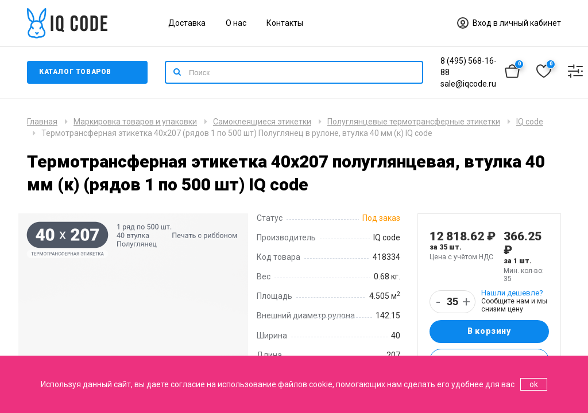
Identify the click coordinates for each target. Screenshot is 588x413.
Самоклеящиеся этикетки (262, 121)
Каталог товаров (75, 72)
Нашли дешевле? (512, 293)
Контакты (284, 23)
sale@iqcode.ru (468, 83)
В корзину (488, 331)
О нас (236, 23)
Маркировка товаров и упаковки (135, 121)
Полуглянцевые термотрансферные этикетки (413, 121)
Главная (42, 121)
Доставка (187, 23)
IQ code (529, 121)
